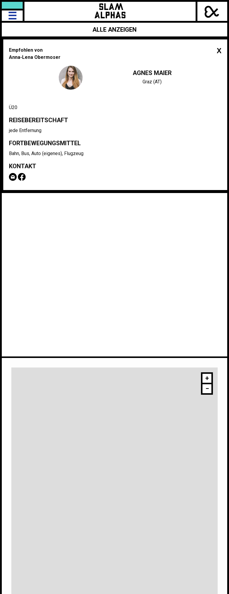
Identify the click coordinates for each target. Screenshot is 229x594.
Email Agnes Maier (13, 177)
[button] (206, 379)
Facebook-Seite (22, 177)
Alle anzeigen (114, 29)
